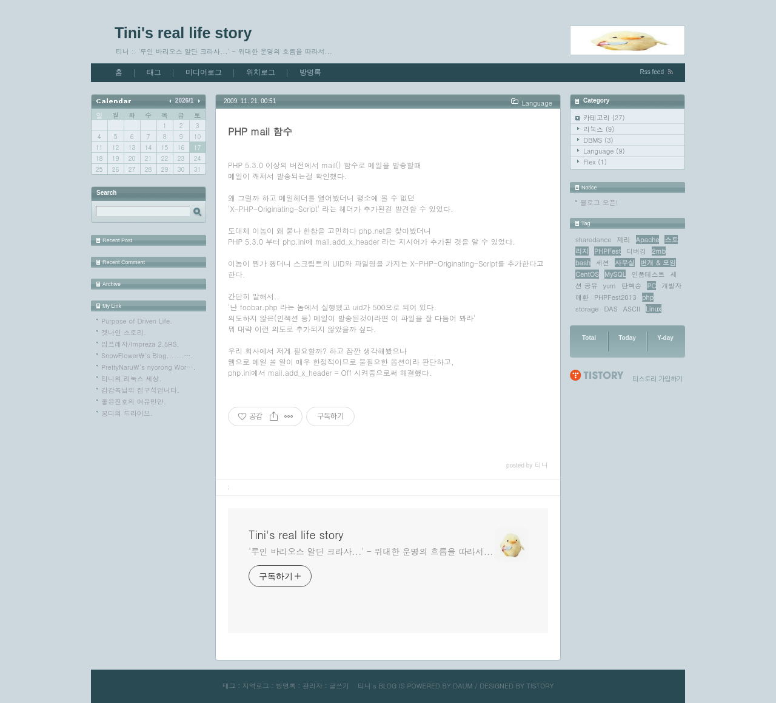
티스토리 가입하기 (657, 378)
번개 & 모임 (658, 262)
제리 (623, 239)
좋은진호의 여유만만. (133, 401)
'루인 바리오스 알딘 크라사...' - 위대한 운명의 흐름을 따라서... (371, 551)
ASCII (631, 308)
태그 (154, 72)
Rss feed (652, 72)
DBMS (598, 139)
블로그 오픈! (599, 202)
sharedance (593, 239)
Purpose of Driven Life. (136, 320)
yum (609, 285)
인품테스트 (647, 274)
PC (651, 285)
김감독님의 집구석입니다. (140, 390)
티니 (364, 685)
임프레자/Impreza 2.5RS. (140, 343)
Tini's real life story (183, 32)
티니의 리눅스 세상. (131, 378)
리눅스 (598, 129)
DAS (610, 308)
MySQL (615, 274)
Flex (595, 161)
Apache (648, 239)
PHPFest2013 (615, 297)
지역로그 (255, 685)
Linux (653, 308)
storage (586, 308)
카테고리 (604, 117)
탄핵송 (631, 285)
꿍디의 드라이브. (127, 413)
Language (604, 150)
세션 (602, 262)
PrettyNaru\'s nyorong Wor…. (148, 367)
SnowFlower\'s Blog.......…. (147, 355)
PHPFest (607, 251)
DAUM (462, 685)
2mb (659, 251)
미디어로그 (204, 72)
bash (582, 262)
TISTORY (540, 685)
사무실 (625, 262)
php (648, 297)
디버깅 (636, 251)
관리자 (313, 685)
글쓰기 (339, 685)
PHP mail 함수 (260, 131)
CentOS (587, 274)
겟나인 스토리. (123, 332)
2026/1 (184, 100)
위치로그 (260, 72)
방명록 (310, 72)
